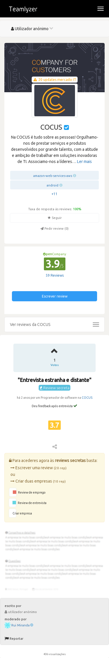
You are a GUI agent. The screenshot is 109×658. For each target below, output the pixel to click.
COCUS (87, 397)
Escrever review (54, 296)
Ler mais (84, 161)
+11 (54, 194)
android (52, 185)
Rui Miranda (22, 625)
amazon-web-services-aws (52, 175)
